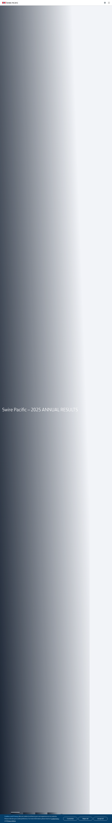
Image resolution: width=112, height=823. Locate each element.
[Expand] (109, 2)
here (9, 417)
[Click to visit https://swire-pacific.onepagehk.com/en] (9, 3)
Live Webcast (23, 420)
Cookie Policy (55, 818)
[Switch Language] (105, 2)
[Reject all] (85, 819)
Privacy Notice (11, 821)
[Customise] (70, 819)
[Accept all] (100, 819)
